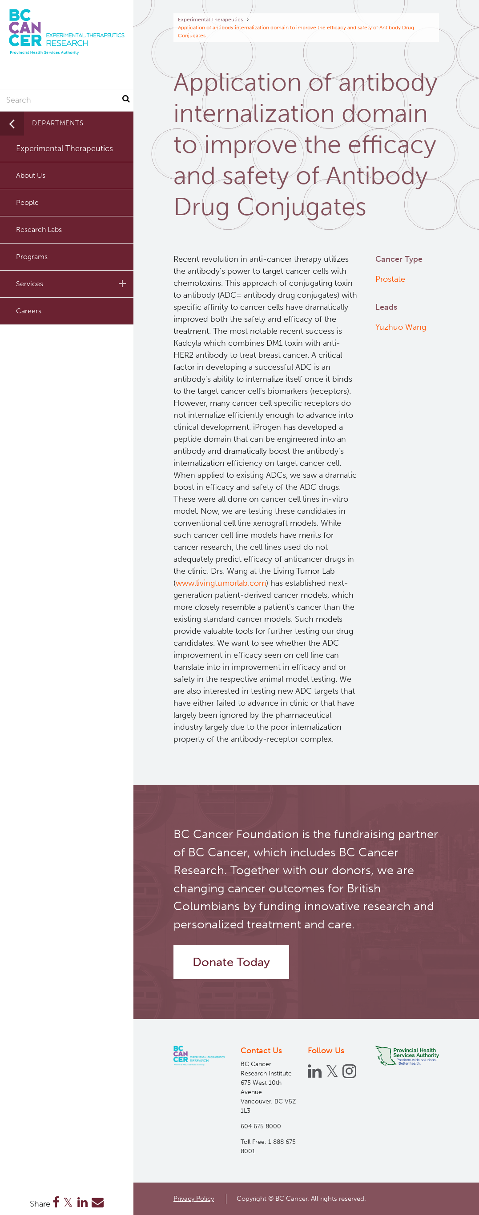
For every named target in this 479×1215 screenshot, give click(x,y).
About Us (30, 175)
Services (72, 283)
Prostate (390, 279)
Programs (32, 256)
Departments (58, 123)
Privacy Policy (193, 1199)
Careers (28, 311)
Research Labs (39, 229)
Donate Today (231, 962)
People (27, 202)
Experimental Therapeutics (210, 19)
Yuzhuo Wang (400, 327)
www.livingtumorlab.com (221, 583)
